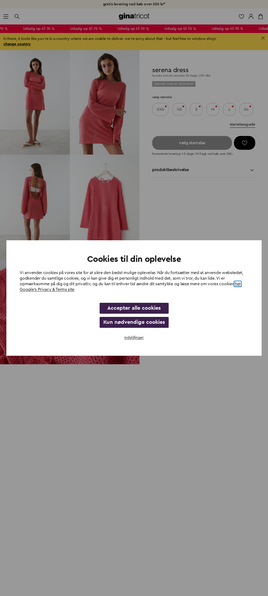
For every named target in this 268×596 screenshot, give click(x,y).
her (238, 284)
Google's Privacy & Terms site (47, 289)
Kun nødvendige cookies (134, 322)
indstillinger (134, 338)
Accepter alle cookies (134, 308)
